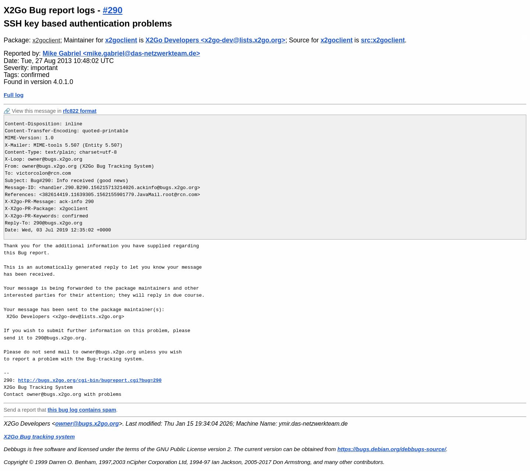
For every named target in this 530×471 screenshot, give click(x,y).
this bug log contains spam (81, 410)
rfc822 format (79, 111)
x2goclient (46, 40)
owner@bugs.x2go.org (87, 424)
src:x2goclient (382, 40)
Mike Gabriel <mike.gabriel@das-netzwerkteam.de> (121, 53)
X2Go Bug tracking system (39, 436)
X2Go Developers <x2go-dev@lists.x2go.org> (215, 40)
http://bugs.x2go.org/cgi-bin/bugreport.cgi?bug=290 (90, 380)
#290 (112, 10)
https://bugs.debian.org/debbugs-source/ (392, 449)
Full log (14, 95)
